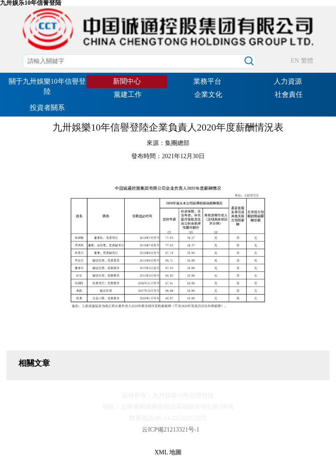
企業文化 (208, 94)
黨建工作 (128, 94)
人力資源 (288, 81)
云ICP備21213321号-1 (170, 429)
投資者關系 (47, 107)
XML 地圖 (168, 452)
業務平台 (207, 81)
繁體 (307, 60)
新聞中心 (127, 81)
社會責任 (289, 94)
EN (295, 60)
